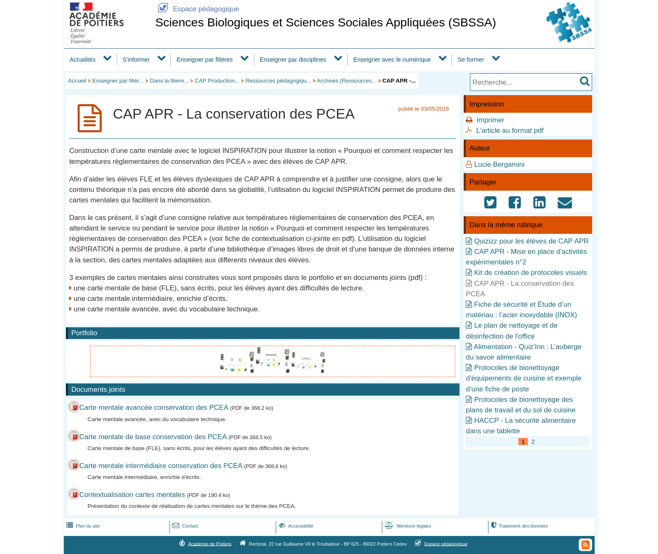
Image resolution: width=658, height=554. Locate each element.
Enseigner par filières (205, 59)
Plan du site (82, 525)
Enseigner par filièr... (118, 81)
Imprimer (490, 120)
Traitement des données (518, 525)
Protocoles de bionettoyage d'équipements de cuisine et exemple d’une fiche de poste (524, 378)
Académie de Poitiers (209, 543)
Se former (471, 59)
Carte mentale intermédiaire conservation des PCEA (160, 466)
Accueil (77, 81)
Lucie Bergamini (499, 164)
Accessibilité (295, 525)
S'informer (136, 59)
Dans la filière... (169, 81)
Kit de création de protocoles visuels (530, 273)
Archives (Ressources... (346, 81)
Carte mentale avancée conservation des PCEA (153, 408)
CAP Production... (217, 81)
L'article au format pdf (510, 131)
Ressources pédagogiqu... (278, 81)
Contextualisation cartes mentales (132, 495)
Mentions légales (407, 525)
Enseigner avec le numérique (392, 59)
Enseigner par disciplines (293, 59)
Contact (184, 525)
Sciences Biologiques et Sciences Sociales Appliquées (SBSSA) (325, 22)
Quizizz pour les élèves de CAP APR (531, 241)
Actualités (83, 59)
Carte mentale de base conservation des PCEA (153, 437)
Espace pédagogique (197, 9)
